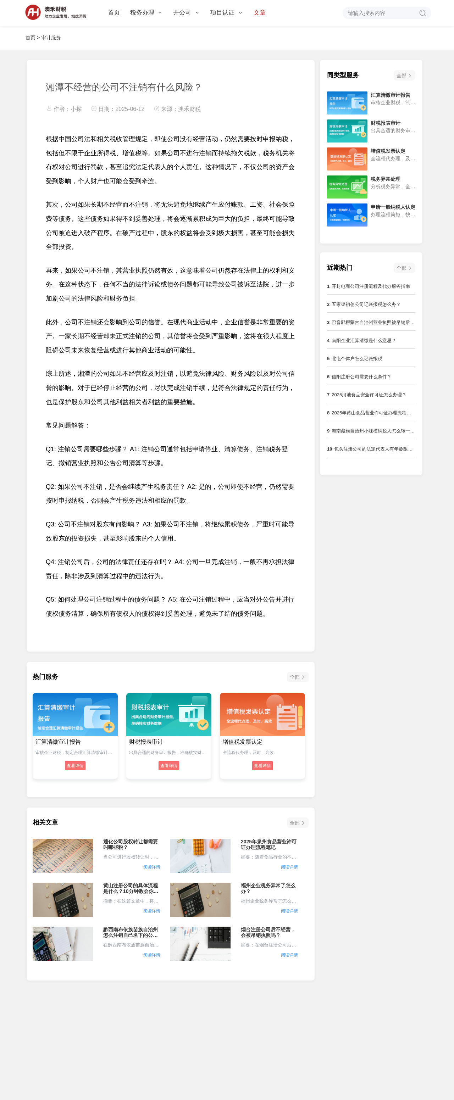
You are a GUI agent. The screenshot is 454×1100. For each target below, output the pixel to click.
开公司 (186, 12)
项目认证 (226, 12)
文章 (260, 12)
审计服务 (51, 37)
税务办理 (146, 12)
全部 (295, 677)
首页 (114, 12)
